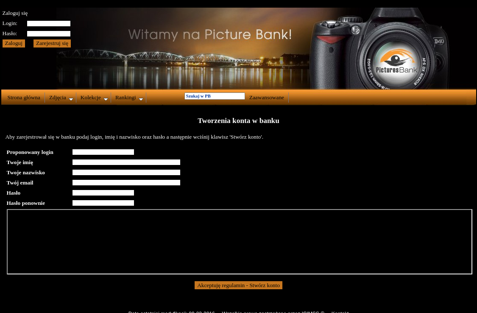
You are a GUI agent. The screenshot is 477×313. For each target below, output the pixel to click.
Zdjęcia (61, 97)
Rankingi (129, 97)
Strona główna (24, 97)
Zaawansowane (266, 97)
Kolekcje (94, 97)
